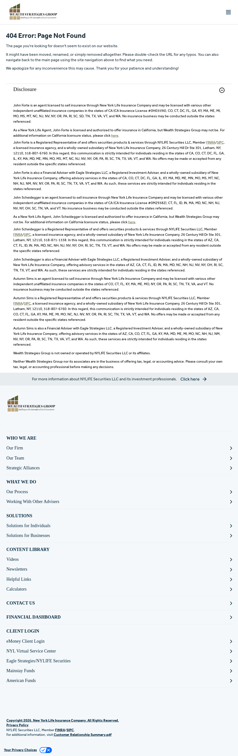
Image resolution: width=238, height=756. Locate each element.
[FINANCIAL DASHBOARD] (119, 617)
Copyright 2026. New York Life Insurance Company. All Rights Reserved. (62, 720)
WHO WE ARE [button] (21, 438)
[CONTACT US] (119, 603)
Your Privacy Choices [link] (20, 750)
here (114, 135)
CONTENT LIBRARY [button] (28, 549)
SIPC (220, 142)
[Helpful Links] (119, 579)
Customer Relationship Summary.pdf (82, 735)
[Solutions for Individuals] (119, 526)
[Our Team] (119, 458)
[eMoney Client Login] (119, 641)
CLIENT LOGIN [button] (22, 631)
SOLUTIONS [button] (19, 515)
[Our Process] (119, 492)
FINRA (210, 142)
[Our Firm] (119, 448)
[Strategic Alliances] (119, 468)
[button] (222, 90)
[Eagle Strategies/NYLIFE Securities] (119, 661)
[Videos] (119, 559)
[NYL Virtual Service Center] (119, 651)
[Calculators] (119, 589)
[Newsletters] (119, 569)
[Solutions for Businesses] (119, 536)
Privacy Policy (17, 725)
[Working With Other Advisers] (119, 502)
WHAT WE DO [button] (21, 481)
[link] (119, 93)
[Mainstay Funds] (119, 671)
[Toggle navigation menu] (228, 12)
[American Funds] (119, 681)
